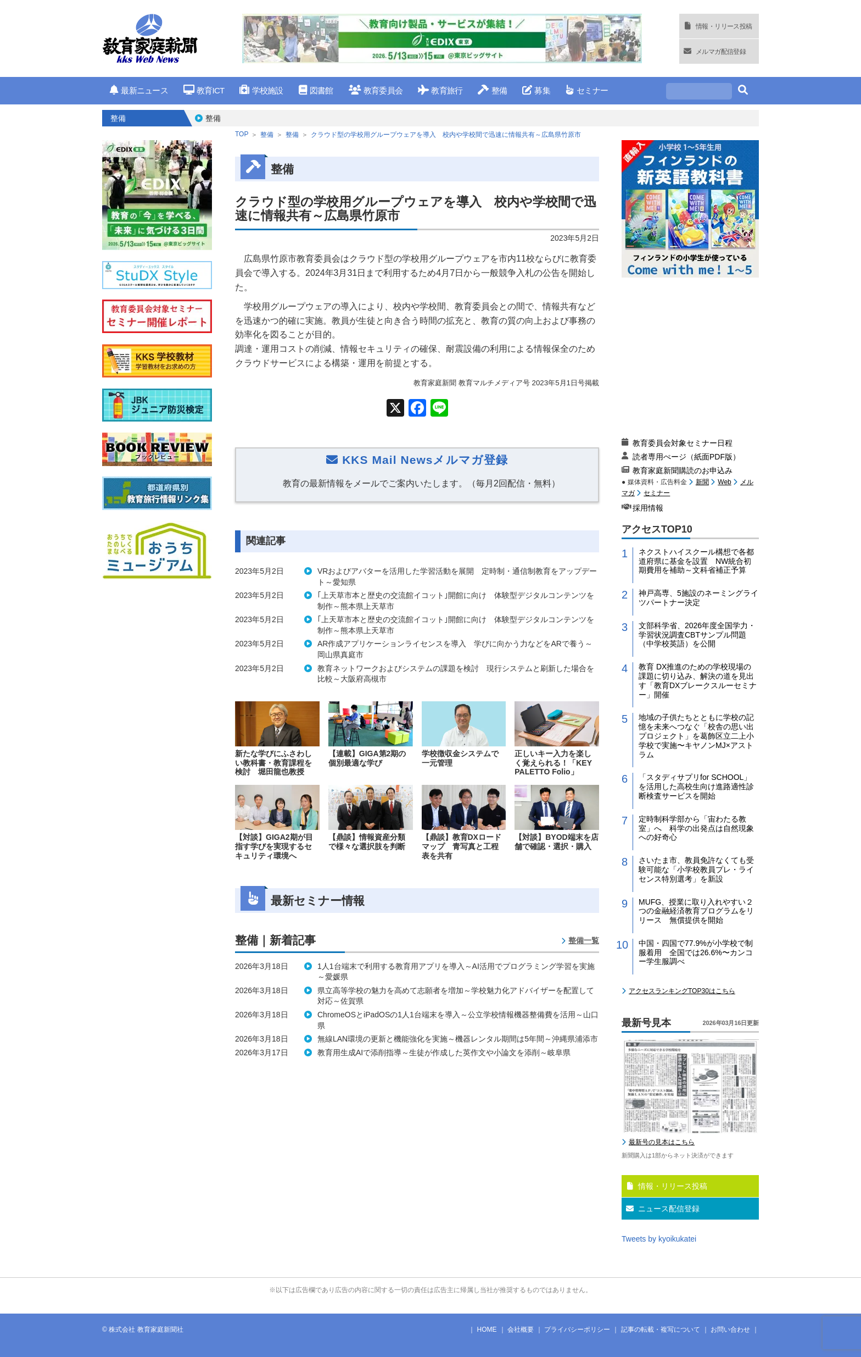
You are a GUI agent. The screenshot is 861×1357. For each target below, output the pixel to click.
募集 (536, 90)
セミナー (587, 90)
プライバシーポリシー (577, 1329)
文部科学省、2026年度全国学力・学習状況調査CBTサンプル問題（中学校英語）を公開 (697, 635)
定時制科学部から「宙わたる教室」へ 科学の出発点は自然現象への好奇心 (696, 828)
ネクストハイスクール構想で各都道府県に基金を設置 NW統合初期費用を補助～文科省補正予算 (696, 561)
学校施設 (261, 90)
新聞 (702, 482)
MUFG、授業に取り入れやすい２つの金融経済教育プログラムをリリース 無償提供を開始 (696, 911)
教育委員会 (376, 90)
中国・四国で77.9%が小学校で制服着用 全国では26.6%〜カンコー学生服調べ (696, 952)
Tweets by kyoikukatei (659, 1238)
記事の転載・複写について (660, 1329)
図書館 (316, 90)
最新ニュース (139, 90)
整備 (492, 90)
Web (724, 482)
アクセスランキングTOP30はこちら (682, 991)
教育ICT (204, 90)
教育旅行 (440, 90)
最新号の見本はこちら (662, 1142)
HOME (487, 1329)
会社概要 (520, 1329)
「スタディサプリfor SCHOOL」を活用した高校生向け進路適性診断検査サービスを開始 (696, 786)
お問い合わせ (730, 1329)
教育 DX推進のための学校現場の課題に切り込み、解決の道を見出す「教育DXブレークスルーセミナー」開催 (698, 680)
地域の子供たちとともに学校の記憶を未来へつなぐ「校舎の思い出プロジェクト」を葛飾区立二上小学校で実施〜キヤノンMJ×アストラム (696, 735)
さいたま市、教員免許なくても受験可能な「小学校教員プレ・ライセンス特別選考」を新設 (696, 869)
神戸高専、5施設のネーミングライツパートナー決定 (698, 598)
